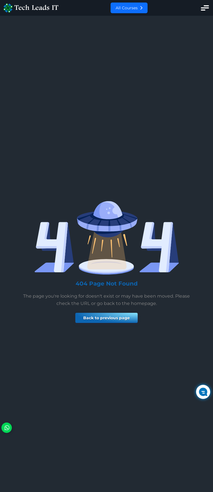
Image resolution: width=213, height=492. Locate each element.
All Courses (129, 8)
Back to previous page (106, 317)
